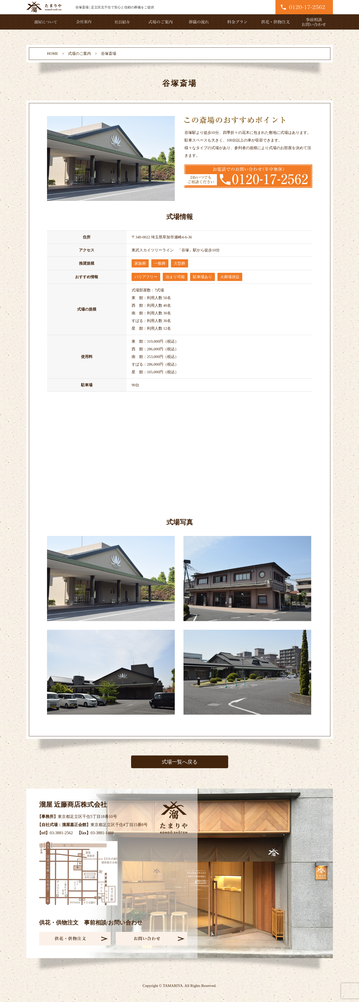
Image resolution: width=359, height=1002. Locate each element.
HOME (52, 54)
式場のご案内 (79, 54)
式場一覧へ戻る (180, 762)
